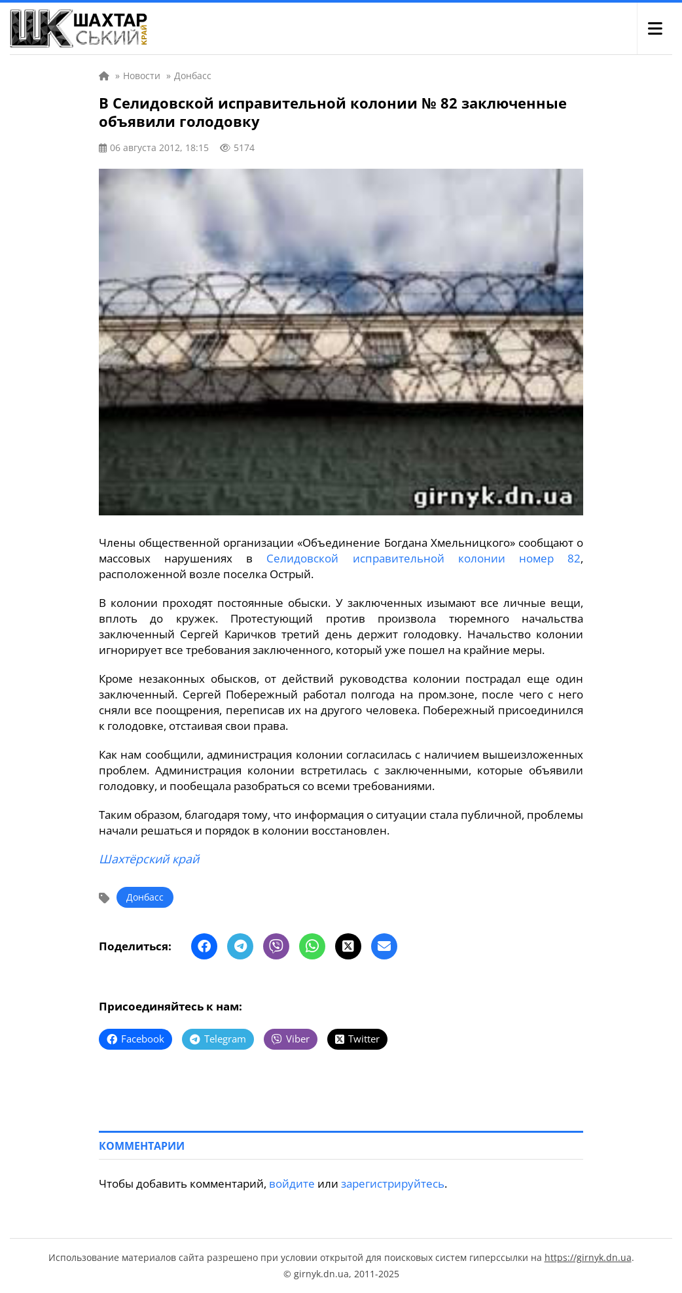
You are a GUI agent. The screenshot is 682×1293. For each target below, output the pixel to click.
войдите (292, 1183)
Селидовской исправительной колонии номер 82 (423, 558)
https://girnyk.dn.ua (588, 1257)
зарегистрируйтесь (392, 1183)
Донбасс (145, 897)
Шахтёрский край (149, 859)
